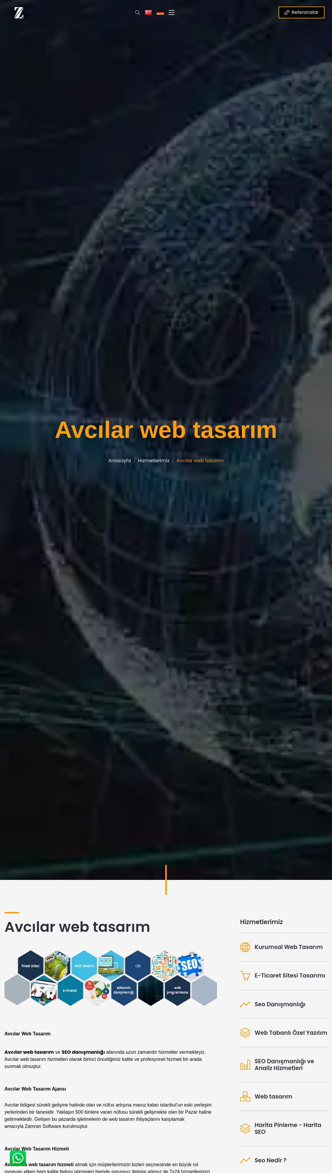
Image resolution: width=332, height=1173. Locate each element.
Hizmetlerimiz (153, 460)
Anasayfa (119, 460)
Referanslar (301, 12)
